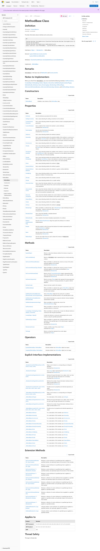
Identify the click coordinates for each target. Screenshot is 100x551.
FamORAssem (45, 159)
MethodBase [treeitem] (7, 180)
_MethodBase (35, 64)
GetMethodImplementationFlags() (63, 83)
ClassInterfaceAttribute (36, 59)
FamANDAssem (40, 153)
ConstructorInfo (54, 72)
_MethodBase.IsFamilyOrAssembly (33, 426)
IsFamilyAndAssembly (68, 423)
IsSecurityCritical (29, 183)
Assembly (44, 138)
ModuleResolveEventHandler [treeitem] (9, 211)
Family (38, 147)
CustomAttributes (30, 126)
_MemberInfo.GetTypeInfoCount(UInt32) (35, 381)
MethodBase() (29, 101)
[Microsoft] (3, 2)
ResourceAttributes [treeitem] (7, 246)
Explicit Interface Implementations (90, 32)
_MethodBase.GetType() (31, 397)
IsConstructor (29, 143)
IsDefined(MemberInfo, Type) (32, 511)
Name (40, 85)
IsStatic (27, 202)
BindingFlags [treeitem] (6, 97)
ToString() (28, 331)
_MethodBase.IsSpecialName (32, 440)
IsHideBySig (28, 173)
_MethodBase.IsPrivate (31, 434)
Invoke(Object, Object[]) (31, 315)
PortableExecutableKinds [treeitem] (8, 230)
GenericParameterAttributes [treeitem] (9, 137)
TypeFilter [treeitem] (5, 269)
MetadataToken (29, 213)
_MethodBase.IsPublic (30, 437)
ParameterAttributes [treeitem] (7, 219)
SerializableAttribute (48, 59)
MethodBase (54, 101)
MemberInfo (39, 50)
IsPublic (27, 180)
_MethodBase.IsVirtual (31, 446)
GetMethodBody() (30, 288)
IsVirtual (27, 204)
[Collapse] (17, 15)
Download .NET (93, 6)
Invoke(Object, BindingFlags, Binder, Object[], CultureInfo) (39, 83)
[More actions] (73, 16)
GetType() (66, 397)
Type (68, 269)
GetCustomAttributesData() (32, 273)
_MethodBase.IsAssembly (31, 415)
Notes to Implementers (87, 22)
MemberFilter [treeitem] (6, 167)
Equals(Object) (29, 253)
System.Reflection (35, 29)
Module (27, 226)
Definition (84, 18)
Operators (84, 30)
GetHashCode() (29, 285)
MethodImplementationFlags (29, 222)
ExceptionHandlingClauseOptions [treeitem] (10, 129)
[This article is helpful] (93, 41)
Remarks (84, 20)
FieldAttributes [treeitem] (6, 132)
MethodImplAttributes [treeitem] (8, 200)
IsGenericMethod (29, 166)
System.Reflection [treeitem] (7, 24)
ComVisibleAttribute (58, 59)
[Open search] (93, 2)
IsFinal (27, 163)
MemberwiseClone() (30, 327)
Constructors (85, 24)
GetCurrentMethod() (30, 257)
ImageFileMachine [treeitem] (7, 145)
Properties (84, 26)
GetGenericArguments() (31, 279)
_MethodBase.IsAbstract (31, 412)
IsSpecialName (29, 199)
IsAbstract (28, 134)
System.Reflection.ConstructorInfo (38, 54)
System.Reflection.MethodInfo (37, 56)
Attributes (35, 85)
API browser (37, 16)
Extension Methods (86, 34)
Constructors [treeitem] (7, 183)
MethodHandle (28, 85)
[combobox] (10, 18)
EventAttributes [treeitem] (6, 121)
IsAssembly (28, 137)
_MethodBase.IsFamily (30, 421)
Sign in (96, 2)
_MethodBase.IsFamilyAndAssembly (34, 423)
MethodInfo (44, 72)
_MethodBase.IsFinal (30, 429)
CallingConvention (30, 118)
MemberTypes (58, 207)
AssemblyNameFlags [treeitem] (7, 76)
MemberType (53, 85)
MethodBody (66, 288)
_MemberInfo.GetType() (31, 370)
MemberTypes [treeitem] (6, 172)
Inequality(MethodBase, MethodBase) (34, 350)
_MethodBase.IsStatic (30, 443)
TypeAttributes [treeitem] (6, 264)
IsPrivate (27, 177)
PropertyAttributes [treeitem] (7, 235)
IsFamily (27, 146)
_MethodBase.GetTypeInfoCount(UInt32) (35, 404)
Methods (84, 28)
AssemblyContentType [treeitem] (8, 40)
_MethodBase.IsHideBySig (31, 432)
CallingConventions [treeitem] (7, 100)
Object (33, 50)
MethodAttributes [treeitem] (7, 175)
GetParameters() (69, 80)
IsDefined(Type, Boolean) (68, 87)
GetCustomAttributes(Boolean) (32, 87)
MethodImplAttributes (45, 220)
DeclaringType (45, 85)
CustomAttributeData (56, 273)
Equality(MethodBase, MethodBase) (33, 347)
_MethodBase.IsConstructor (32, 418)
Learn (26, 16)
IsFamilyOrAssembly (68, 426)
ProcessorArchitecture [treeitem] (8, 232)
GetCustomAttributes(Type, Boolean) (50, 87)
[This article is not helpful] (95, 41)
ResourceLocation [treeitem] (7, 248)
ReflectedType (60, 85)
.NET (31, 16)
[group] (50, 43)
